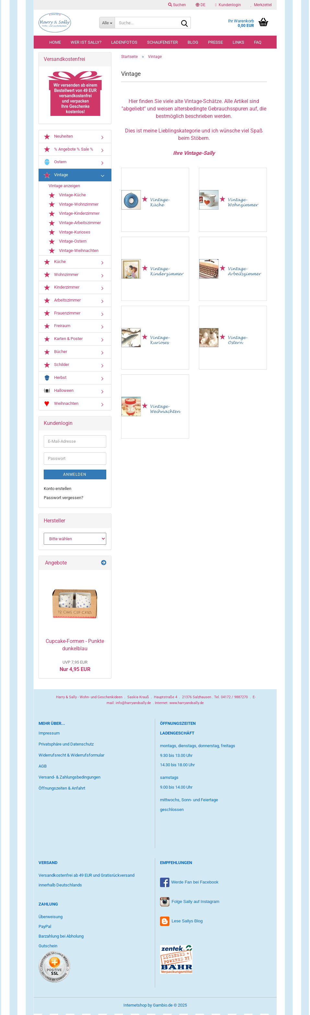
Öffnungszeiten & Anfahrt (62, 789)
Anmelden (74, 475)
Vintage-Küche (67, 197)
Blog (193, 42)
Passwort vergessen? (63, 498)
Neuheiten (58, 138)
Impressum (49, 734)
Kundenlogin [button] (228, 5)
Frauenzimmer (62, 314)
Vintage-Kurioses (69, 233)
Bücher (55, 353)
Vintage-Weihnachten (73, 252)
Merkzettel (261, 5)
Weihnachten (61, 405)
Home (55, 42)
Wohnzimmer (61, 276)
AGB (43, 767)
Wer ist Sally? (86, 42)
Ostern (55, 163)
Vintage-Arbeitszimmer (75, 224)
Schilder (56, 366)
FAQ (257, 42)
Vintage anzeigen (64, 187)
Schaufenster (162, 42)
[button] (200, 5)
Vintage (56, 176)
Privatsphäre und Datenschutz (66, 745)
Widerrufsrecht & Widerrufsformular (71, 756)
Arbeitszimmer (62, 301)
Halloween (59, 392)
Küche (55, 263)
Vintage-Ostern (67, 243)
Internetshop (135, 1006)
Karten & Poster (63, 340)
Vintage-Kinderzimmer (74, 215)
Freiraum (57, 327)
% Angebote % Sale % (68, 151)
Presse (215, 42)
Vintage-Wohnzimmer (73, 206)
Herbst (55, 379)
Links (238, 42)
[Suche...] (107, 23)
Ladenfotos (124, 42)
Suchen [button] (177, 5)
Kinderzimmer (61, 289)
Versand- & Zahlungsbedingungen (69, 778)
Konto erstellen (57, 489)
